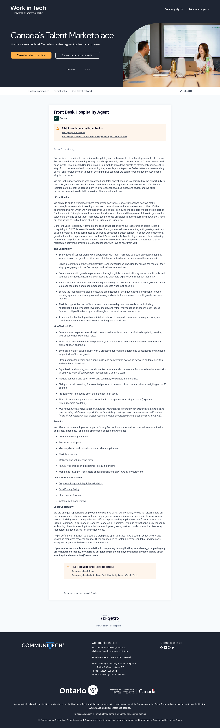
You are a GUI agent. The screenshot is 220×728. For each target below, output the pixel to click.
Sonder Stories (72, 495)
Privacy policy (102, 626)
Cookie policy (115, 626)
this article (63, 220)
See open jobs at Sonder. (73, 132)
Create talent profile (31, 55)
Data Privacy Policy (69, 489)
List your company (198, 9)
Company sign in (174, 9)
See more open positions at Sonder (80, 593)
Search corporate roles (78, 55)
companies (38, 91)
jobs (60, 91)
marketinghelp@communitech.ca (130, 714)
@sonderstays (78, 501)
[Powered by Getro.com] (110, 618)
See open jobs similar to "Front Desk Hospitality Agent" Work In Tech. (94, 136)
